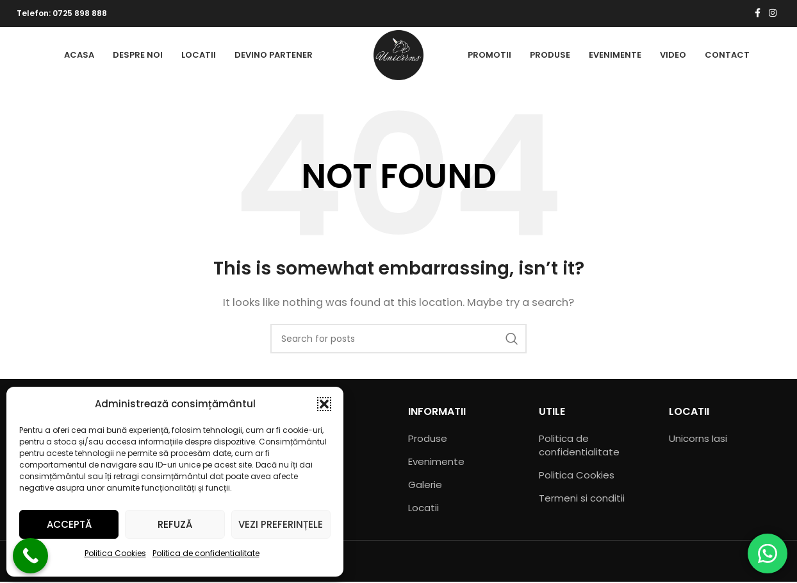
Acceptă (69, 524)
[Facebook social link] (757, 13)
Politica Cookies (115, 553)
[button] (324, 404)
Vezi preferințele (280, 524)
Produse (427, 439)
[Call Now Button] (30, 555)
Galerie (425, 486)
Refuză (175, 524)
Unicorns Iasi (698, 439)
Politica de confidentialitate (205, 553)
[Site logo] (398, 55)
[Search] (398, 340)
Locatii (423, 509)
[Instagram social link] (772, 13)
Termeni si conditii (582, 499)
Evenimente (436, 462)
